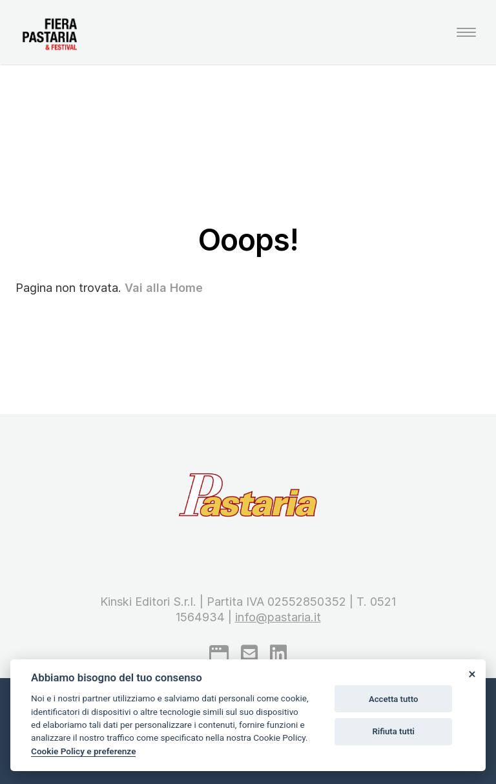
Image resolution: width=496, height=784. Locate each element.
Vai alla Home (164, 287)
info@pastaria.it (278, 617)
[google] (219, 653)
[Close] (471, 674)
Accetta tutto (393, 699)
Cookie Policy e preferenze (83, 751)
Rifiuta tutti (393, 731)
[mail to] (249, 653)
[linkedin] (278, 653)
